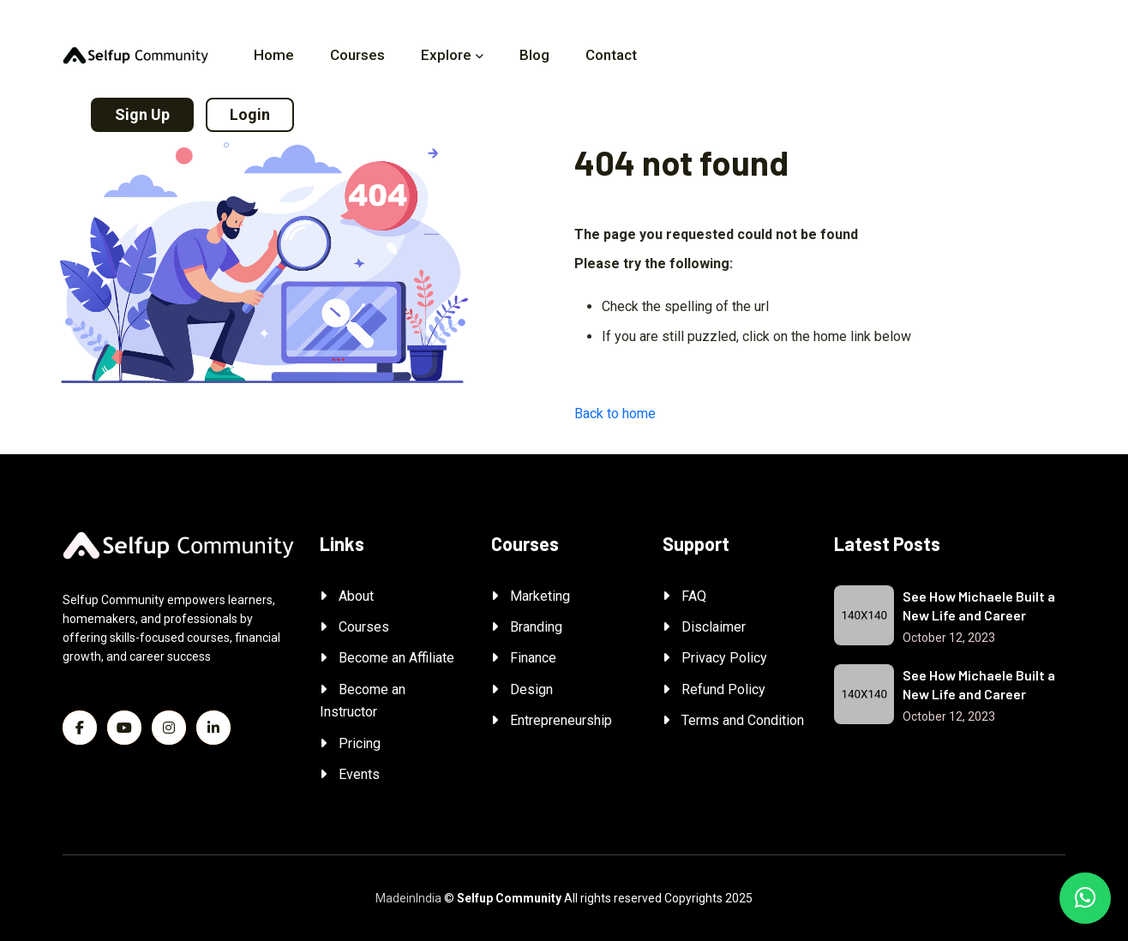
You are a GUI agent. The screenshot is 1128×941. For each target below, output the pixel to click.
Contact (611, 54)
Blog (534, 54)
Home (274, 54)
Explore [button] (446, 54)
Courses (357, 54)
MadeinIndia (408, 898)
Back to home (615, 413)
